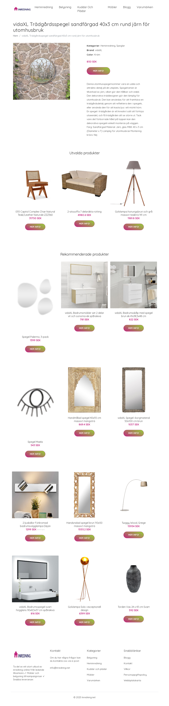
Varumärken (145, 9)
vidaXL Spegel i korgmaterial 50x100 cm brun (134, 423)
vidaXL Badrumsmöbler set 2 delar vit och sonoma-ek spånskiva (84, 318)
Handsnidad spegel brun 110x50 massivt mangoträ (84, 528)
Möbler (112, 9)
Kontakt (128, 666)
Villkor (127, 672)
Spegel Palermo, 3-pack (35, 340)
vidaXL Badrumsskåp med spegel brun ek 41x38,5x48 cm (134, 318)
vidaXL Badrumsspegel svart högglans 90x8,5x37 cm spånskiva (35, 612)
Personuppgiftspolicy (135, 678)
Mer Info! (98, 74)
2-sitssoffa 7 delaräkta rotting (84, 215)
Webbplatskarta (132, 683)
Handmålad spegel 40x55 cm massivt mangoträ (84, 423)
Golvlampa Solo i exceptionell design (84, 612)
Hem (15, 39)
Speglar (120, 49)
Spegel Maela (35, 445)
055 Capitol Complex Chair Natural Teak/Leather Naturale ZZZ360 (35, 216)
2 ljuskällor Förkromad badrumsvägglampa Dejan (35, 528)
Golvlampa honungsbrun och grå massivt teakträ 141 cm (133, 216)
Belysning (65, 9)
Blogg (127, 9)
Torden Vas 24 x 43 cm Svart (134, 610)
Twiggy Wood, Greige (134, 526)
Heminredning (44, 9)
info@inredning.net (60, 671)
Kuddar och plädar (85, 10)
